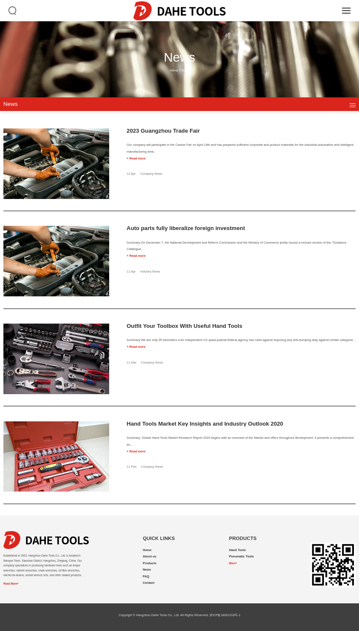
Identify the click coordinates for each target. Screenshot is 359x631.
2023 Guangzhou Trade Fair (163, 131)
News (185, 70)
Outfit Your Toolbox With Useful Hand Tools (184, 326)
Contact (148, 583)
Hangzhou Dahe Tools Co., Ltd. (157, 615)
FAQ (146, 576)
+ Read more (136, 158)
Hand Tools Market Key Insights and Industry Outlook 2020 (205, 424)
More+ (233, 563)
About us (149, 556)
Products (149, 563)
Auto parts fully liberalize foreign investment (186, 228)
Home (174, 70)
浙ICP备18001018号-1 (224, 615)
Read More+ (11, 583)
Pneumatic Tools (241, 556)
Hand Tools (237, 550)
